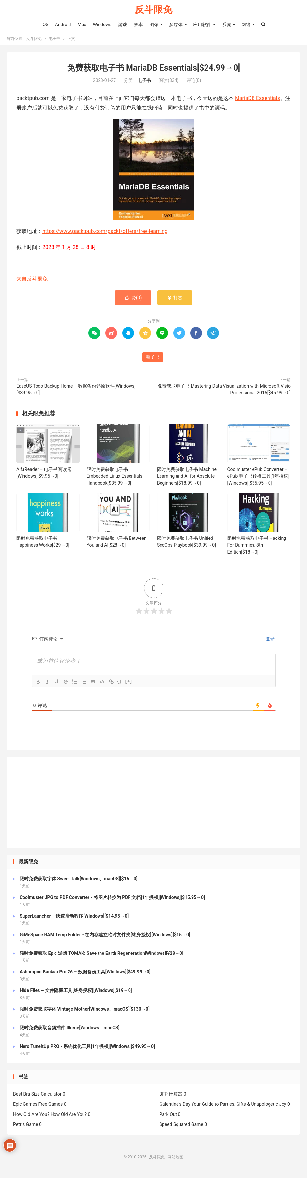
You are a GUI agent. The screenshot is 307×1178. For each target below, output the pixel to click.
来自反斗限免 (32, 281)
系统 (226, 24)
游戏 (122, 24)
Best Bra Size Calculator (37, 1096)
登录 (270, 641)
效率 (138, 24)
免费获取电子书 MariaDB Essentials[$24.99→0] (153, 70)
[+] (128, 683)
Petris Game (25, 1127)
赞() (133, 300)
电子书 (54, 41)
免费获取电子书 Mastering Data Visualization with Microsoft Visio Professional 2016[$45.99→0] (224, 392)
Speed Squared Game (181, 1127)
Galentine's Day (175, 1106)
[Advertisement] (153, 805)
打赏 (174, 300)
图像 (154, 24)
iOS (44, 24)
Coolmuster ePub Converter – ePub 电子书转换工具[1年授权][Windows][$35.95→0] (258, 478)
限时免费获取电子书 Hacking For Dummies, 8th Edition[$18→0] (256, 547)
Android (63, 24)
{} (119, 683)
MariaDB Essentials (257, 101)
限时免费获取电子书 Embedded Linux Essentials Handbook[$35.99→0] (115, 478)
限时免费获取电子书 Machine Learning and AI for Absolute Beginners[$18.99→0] (187, 478)
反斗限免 (154, 10)
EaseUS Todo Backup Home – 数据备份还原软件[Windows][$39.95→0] (76, 392)
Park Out (168, 1117)
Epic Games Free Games (38, 1106)
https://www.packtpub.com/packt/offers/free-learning (105, 234)
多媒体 (176, 24)
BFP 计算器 (171, 1096)
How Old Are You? (31, 1117)
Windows (102, 24)
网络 (246, 24)
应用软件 (202, 24)
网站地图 (175, 1159)
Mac (81, 24)
